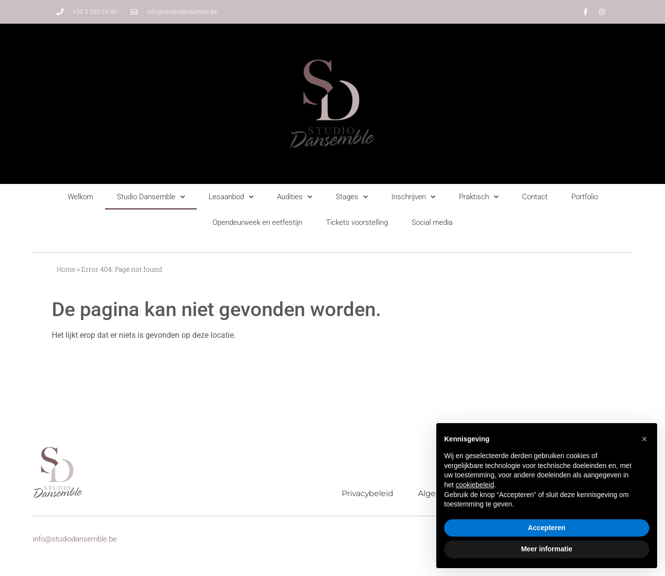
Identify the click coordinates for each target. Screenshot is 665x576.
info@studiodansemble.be (75, 539)
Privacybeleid (367, 493)
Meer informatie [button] (546, 549)
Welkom (80, 196)
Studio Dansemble (151, 197)
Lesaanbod (231, 197)
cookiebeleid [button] (474, 485)
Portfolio (584, 196)
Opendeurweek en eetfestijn (257, 222)
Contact (535, 196)
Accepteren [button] (546, 528)
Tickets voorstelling (357, 222)
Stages (352, 197)
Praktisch (478, 197)
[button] (644, 439)
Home (66, 269)
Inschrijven (413, 197)
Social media (432, 222)
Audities (294, 197)
